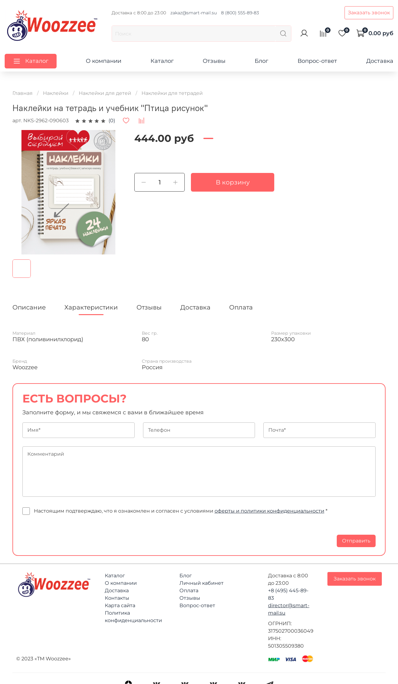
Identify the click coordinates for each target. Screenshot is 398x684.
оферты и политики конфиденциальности (269, 511)
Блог (261, 61)
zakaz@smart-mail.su (193, 13)
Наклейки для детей (105, 93)
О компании (103, 61)
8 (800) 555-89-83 (240, 13)
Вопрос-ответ (317, 61)
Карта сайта (120, 605)
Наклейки (55, 93)
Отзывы (214, 61)
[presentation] (69, 535)
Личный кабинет (201, 583)
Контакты (117, 598)
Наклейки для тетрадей (172, 93)
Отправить (356, 541)
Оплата (188, 590)
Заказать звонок (369, 13)
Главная (22, 93)
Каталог (162, 61)
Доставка (379, 61)
